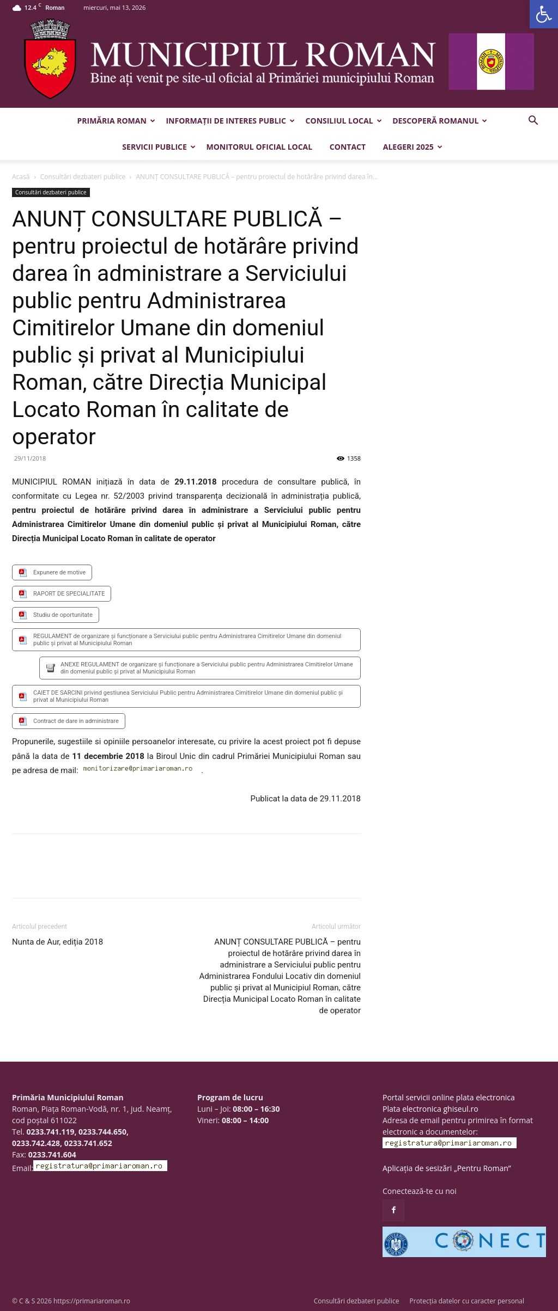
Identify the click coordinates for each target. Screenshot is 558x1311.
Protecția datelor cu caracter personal (467, 1301)
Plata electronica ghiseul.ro (430, 1109)
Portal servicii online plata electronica (449, 1097)
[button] (544, 14)
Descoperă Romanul (439, 120)
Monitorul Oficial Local (259, 147)
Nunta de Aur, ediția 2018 (57, 942)
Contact (348, 147)
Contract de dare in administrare (76, 721)
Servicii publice (158, 147)
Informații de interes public (230, 120)
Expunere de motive (59, 572)
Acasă (20, 176)
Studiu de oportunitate (63, 614)
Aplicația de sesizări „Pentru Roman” (447, 1168)
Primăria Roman (116, 120)
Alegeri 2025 (412, 147)
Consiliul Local (344, 120)
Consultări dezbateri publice (83, 176)
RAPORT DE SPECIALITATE (69, 593)
